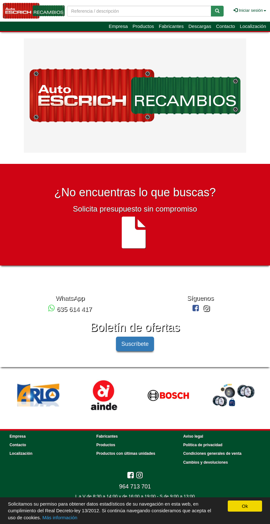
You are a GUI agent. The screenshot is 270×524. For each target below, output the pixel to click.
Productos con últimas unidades (125, 453)
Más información (59, 517)
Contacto (225, 26)
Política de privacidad (202, 445)
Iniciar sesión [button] (249, 10)
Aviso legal (193, 436)
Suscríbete (135, 344)
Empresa (118, 26)
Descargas (199, 26)
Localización (253, 26)
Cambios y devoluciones (205, 462)
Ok (245, 506)
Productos (143, 26)
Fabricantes (171, 26)
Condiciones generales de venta (212, 453)
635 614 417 (70, 309)
